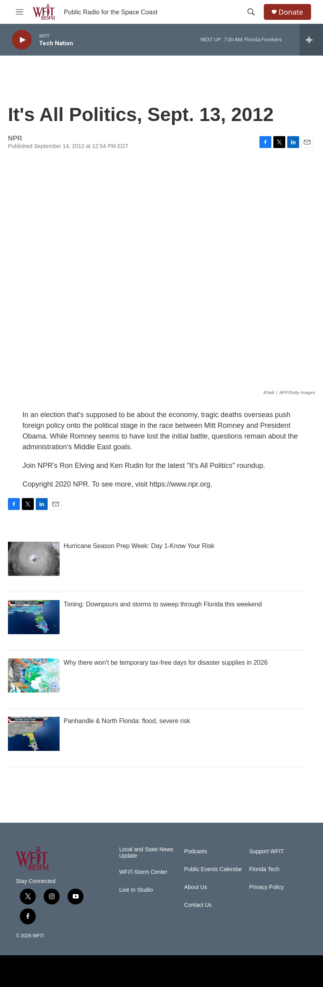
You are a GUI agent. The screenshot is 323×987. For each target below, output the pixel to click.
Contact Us (198, 905)
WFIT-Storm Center (143, 872)
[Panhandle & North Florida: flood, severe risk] (34, 734)
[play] (21, 39)
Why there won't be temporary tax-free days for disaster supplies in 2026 (166, 662)
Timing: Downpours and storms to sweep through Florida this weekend (163, 604)
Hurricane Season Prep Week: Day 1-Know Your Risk (139, 546)
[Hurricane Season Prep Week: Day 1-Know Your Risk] (34, 559)
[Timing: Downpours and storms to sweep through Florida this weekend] (34, 617)
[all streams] (311, 40)
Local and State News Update (146, 853)
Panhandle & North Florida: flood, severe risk (127, 721)
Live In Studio (136, 890)
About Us (195, 887)
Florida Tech (264, 869)
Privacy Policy (266, 887)
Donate (291, 12)
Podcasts (195, 851)
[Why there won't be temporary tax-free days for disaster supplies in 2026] (34, 675)
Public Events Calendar (213, 869)
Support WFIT (266, 851)
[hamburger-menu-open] (19, 12)
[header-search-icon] (251, 11)
